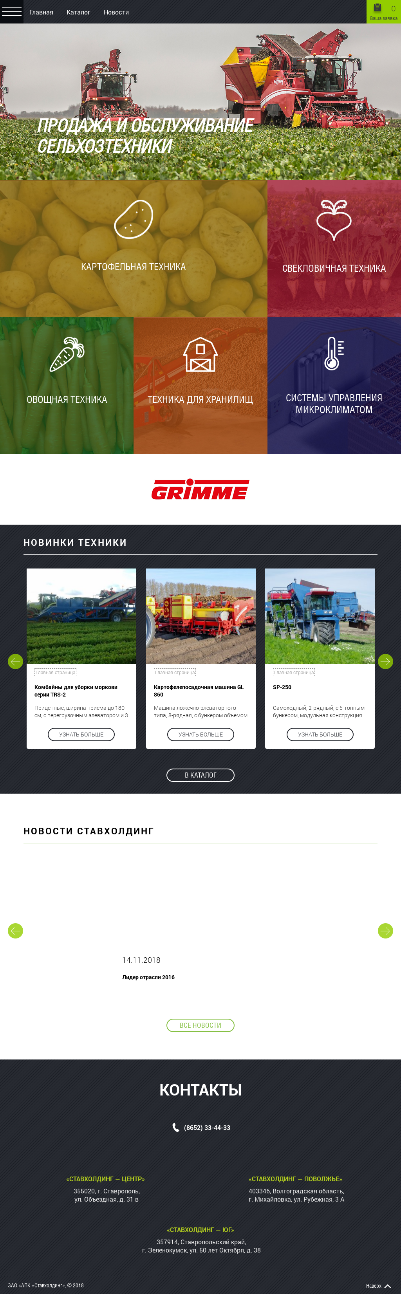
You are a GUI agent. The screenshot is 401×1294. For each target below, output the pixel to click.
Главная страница (55, 672)
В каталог (201, 775)
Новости (116, 12)
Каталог (78, 12)
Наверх (373, 1286)
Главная (41, 12)
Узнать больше (81, 734)
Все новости (200, 1025)
